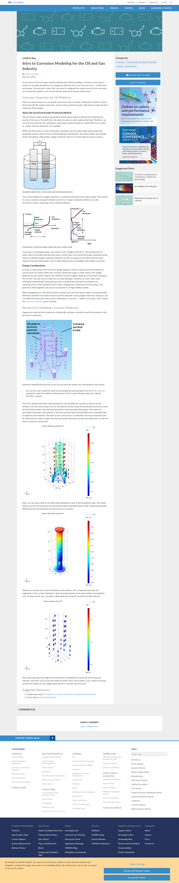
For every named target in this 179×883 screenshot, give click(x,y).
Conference (135, 800)
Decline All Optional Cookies (137, 870)
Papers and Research (47, 843)
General (119, 66)
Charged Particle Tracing (51, 757)
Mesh (74, 788)
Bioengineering (137, 776)
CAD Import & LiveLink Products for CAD (112, 758)
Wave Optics (47, 784)
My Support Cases (126, 835)
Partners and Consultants (129, 843)
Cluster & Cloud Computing (83, 761)
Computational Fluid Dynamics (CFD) (50, 793)
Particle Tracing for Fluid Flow (53, 811)
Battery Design (17, 757)
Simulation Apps (78, 808)
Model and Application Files (50, 830)
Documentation (125, 848)
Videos (114, 8)
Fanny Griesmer (32, 73)
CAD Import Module (139, 780)
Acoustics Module (138, 768)
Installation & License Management (80, 774)
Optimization (77, 796)
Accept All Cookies (136, 877)
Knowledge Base (125, 839)
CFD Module (136, 788)
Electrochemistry (18, 774)
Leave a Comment (138, 82)
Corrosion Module (34, 301)
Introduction (131, 66)
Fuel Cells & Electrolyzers (21, 782)
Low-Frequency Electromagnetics (48, 762)
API (73, 757)
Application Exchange (74, 843)
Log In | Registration (89, 726)
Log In (164, 2)
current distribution (47, 697)
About (147, 830)
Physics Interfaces (79, 800)
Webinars (96, 830)
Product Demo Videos (47, 835)
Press (147, 839)
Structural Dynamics (111, 798)
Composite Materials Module (142, 796)
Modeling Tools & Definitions (83, 792)
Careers (148, 835)
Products (79, 8)
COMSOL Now (19, 787)
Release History (18, 848)
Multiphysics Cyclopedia (75, 852)
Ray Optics (46, 771)
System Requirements (21, 843)
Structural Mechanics (111, 802)
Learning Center (161, 8)
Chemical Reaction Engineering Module (146, 792)
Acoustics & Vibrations (111, 779)
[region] (89, 870)
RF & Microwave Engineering (53, 775)
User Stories (43, 839)
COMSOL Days (98, 835)
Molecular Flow (48, 807)
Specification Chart (20, 835)
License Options (19, 839)
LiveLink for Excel (110, 763)
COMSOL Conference (101, 843)
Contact (142, 2)
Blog (142, 8)
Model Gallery (97, 390)
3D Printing (135, 759)
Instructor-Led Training (75, 835)
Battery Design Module (140, 772)
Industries (97, 8)
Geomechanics (108, 783)
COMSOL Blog (29, 58)
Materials (76, 784)
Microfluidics (47, 803)
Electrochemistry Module (141, 809)
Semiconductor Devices (51, 779)
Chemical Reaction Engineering (19, 762)
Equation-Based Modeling (82, 765)
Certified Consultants (139, 784)
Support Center (124, 830)
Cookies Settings (137, 864)
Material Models (109, 787)
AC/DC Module (137, 764)
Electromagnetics (52, 753)
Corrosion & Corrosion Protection (141, 62)
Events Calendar (99, 839)
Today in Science (112, 807)
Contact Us (149, 843)
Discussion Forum (72, 839)
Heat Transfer (47, 799)
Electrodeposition (18, 778)
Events (129, 8)
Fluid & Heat (49, 789)
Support (130, 2)
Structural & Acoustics (110, 774)
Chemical (120, 62)
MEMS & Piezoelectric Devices (111, 792)
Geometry (76, 769)
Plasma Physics (48, 767)
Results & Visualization (81, 804)
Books (41, 848)
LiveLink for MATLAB (111, 767)
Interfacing (109, 753)
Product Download (126, 852)
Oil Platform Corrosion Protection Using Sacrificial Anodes (69, 694)
